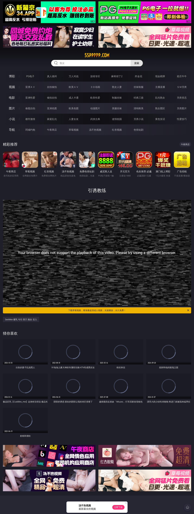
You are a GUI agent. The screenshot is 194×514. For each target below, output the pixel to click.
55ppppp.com (96, 55)
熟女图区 (160, 108)
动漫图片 (95, 108)
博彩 (12, 76)
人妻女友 (74, 119)
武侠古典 (95, 119)
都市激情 (30, 119)
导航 (12, 130)
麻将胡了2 (116, 76)
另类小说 (138, 119)
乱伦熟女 (160, 97)
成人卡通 (74, 97)
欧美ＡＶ (74, 87)
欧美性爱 (95, 97)
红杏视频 (117, 129)
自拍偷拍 (52, 87)
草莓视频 (74, 129)
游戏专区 (95, 76)
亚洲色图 (52, 108)
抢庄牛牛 (182, 76)
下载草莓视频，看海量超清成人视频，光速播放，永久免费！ (129, 310)
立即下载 (118, 507)
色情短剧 (138, 129)
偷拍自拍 (52, 97)
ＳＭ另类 (182, 87)
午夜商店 (52, 129)
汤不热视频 (95, 129)
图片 (12, 108)
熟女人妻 (117, 87)
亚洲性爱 (30, 97)
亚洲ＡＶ (30, 87)
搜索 (136, 63)
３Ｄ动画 (95, 87)
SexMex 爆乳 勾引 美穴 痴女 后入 (21, 319)
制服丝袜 (117, 97)
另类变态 (182, 97)
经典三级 (138, 97)
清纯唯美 (138, 108)
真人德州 (52, 76)
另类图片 (182, 108)
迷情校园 (117, 119)
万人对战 (74, 76)
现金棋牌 (160, 76)
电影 (12, 97)
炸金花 (138, 76)
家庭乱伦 (52, 119)
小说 (12, 119)
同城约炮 (30, 129)
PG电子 (30, 76)
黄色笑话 (160, 119)
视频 (12, 87)
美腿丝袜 (117, 108)
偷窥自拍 (30, 108)
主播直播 (160, 87)
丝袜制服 (138, 87)
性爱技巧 (182, 119)
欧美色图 (74, 108)
